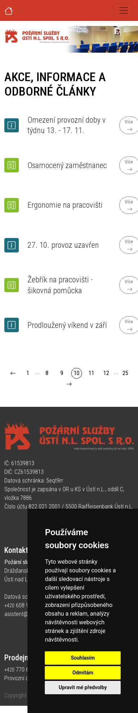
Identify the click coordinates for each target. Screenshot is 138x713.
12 (106, 373)
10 (76, 373)
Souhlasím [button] (83, 658)
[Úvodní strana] (17, 10)
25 (125, 373)
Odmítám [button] (82, 672)
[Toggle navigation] (123, 10)
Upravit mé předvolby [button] (83, 687)
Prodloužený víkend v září (67, 325)
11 (91, 373)
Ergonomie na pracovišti (65, 205)
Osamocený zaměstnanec (67, 165)
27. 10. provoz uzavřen (63, 245)
